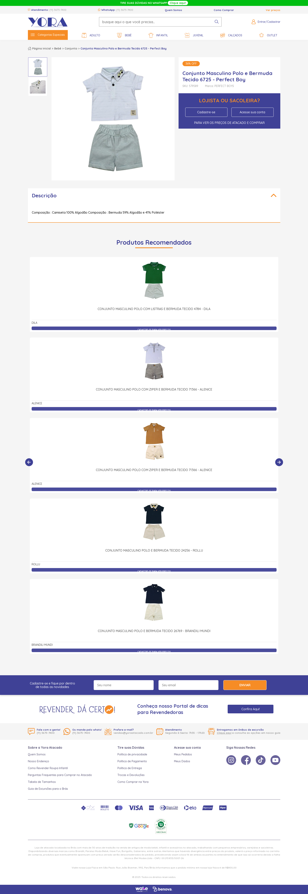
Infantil (158, 35)
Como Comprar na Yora (132, 782)
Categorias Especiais (48, 35)
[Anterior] (29, 462)
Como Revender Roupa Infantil (48, 768)
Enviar (244, 685)
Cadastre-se (206, 112)
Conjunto (71, 48)
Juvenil (194, 35)
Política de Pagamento (132, 761)
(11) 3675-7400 (57, 9)
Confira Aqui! (250, 709)
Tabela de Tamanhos (42, 782)
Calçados (231, 35)
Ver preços (273, 10)
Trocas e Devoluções (131, 775)
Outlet (268, 35)
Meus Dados (182, 761)
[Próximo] (279, 462)
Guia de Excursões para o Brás (48, 789)
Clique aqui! (178, 3)
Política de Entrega (129, 768)
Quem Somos (173, 10)
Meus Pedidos (183, 754)
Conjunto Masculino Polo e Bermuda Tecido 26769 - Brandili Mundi (154, 631)
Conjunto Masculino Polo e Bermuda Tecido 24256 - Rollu (154, 550)
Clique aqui (224, 732)
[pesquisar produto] (217, 22)
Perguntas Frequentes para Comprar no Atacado (60, 775)
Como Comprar (224, 10)
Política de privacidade (132, 754)
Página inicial (41, 48)
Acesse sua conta (252, 112)
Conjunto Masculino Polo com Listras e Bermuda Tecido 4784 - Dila (154, 309)
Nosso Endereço (38, 761)
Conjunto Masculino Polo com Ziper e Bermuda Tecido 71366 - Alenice (154, 389)
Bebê (124, 35)
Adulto (91, 35)
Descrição (44, 195)
